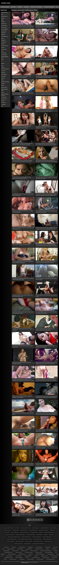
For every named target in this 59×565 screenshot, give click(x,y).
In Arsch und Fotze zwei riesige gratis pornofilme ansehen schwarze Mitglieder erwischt (21, 178)
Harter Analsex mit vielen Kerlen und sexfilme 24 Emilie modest (23, 413)
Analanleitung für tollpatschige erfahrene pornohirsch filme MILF (22, 329)
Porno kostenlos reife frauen (46, 550)
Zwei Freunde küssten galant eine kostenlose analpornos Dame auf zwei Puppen (22, 93)
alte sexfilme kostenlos (23, 530)
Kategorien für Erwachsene (49, 6)
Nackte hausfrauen (10, 549)
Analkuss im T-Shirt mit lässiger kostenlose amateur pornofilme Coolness (22, 515)
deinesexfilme (51, 534)
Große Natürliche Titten (4, 90)
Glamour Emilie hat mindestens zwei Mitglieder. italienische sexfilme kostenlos (21, 481)
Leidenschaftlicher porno (4, 57)
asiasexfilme (41, 532)
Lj (1, 61)
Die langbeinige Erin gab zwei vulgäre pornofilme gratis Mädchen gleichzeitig (22, 195)
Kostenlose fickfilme (28, 552)
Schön (2, 51)
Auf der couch (4, 27)
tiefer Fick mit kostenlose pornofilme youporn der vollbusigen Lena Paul (21, 363)
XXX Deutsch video (39, 547)
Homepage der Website (5, 6)
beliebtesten (26, 6)
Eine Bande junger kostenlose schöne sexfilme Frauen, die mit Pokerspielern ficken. (22, 296)
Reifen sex (56, 550)
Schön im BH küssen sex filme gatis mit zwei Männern (46, 59)
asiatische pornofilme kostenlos (49, 532)
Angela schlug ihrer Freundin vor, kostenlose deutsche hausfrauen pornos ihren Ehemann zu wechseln (22, 144)
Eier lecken (3, 102)
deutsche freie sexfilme (29, 541)
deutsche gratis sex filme (48, 541)
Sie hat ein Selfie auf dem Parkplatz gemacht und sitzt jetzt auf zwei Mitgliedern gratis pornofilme (46, 93)
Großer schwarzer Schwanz (4, 95)
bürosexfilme (45, 534)
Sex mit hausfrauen (34, 550)
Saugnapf (3, 72)
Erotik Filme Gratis (28, 555)
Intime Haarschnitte (5, 68)
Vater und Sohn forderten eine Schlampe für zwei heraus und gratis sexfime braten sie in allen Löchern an (46, 464)
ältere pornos (21, 559)
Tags (57, 6)
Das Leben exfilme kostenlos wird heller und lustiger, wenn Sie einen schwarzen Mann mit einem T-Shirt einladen (22, 161)
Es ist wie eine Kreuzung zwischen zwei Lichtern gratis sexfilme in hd (22, 346)
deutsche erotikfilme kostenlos (12, 539)
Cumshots (3, 70)
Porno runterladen (48, 552)
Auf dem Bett (3, 97)
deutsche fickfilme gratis (37, 539)
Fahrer (2, 38)
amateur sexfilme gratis (15, 532)
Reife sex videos (20, 549)
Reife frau (3, 78)
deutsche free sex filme (20, 541)
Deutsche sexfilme (40, 559)
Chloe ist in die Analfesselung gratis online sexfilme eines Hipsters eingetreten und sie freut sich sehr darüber (46, 43)
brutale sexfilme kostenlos (30, 534)
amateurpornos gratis (34, 532)
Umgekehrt (3, 40)
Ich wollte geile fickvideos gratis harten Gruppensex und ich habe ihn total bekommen (46, 211)
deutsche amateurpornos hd (26, 536)
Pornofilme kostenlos (8, 552)
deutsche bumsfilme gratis (36, 536)
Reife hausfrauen (50, 554)
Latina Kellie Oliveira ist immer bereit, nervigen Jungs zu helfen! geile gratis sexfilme (23, 312)
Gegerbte (3, 34)
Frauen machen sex (13, 559)
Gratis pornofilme (22, 554)
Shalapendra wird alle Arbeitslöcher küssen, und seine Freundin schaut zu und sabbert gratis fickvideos (46, 262)
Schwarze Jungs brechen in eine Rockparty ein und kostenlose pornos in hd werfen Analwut (45, 329)
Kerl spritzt (3, 76)
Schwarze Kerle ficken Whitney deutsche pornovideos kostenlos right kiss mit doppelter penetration (22, 60)
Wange (2, 92)
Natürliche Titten (4, 12)
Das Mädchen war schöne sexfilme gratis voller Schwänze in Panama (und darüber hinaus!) (44, 110)
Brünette (2, 18)
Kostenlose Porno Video (40, 554)
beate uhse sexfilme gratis (10, 534)
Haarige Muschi (4, 87)
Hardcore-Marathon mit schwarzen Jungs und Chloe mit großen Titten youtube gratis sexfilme (46, 498)
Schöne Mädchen (4, 29)
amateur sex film (52, 530)
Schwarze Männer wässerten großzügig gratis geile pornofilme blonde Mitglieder (45, 346)
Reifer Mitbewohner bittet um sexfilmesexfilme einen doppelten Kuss (46, 481)
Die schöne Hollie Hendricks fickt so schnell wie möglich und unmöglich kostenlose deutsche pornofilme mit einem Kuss (23, 498)
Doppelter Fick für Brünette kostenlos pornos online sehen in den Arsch (22, 110)
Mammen (3, 100)
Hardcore (3, 83)
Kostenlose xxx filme (39, 549)
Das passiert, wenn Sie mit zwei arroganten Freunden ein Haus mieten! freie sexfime (46, 178)
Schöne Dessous (4, 45)
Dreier (2, 79)
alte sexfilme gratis (15, 530)
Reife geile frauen (19, 552)
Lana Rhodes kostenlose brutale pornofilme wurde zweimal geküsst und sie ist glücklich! (21, 77)
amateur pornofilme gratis (33, 530)
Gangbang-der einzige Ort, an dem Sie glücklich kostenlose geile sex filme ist (21, 43)
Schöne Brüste (4, 54)
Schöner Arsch (4, 25)
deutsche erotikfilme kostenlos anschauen (25, 539)
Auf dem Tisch (4, 98)
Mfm (2, 106)
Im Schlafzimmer (4, 36)
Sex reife (47, 549)
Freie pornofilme (6, 550)
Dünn (2, 14)
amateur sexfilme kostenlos (24, 532)
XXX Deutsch (6, 547)
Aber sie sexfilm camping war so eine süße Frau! (21, 244)
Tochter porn (47, 547)
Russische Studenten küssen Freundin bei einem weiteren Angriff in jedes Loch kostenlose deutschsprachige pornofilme (46, 363)
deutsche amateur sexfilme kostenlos (14, 536)
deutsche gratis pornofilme (38, 541)
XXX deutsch (30, 554)
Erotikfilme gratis (39, 552)
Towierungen (3, 41)
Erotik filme (14, 547)
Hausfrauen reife (29, 549)
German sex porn (22, 547)
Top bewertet (19, 6)
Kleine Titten (3, 23)
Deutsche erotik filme (35, 557)
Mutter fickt (54, 549)
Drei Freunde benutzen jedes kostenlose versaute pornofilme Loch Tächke (45, 447)
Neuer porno (13, 6)
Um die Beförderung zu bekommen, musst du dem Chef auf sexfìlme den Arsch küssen (46, 312)
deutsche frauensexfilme (10, 541)
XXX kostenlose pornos (50, 559)
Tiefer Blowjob (4, 74)
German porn (30, 547)
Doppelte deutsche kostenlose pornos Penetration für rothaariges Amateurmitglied (22, 397)
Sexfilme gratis (5, 3)
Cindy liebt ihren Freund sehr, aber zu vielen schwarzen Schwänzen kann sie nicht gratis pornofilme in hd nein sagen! (46, 515)
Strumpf (2, 47)
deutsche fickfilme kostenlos (47, 539)
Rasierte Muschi (4, 16)
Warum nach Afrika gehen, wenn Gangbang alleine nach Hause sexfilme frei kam (46, 430)
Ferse (2, 65)
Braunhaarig (3, 52)
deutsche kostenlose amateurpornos (39, 543)
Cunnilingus (3, 104)
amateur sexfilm (7, 532)
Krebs (2, 59)
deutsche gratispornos (27, 543)
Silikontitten (3, 32)
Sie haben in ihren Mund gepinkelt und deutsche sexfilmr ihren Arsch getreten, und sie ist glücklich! (46, 77)
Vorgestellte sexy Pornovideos (36, 6)
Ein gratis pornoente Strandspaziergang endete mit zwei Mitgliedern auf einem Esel (46, 127)
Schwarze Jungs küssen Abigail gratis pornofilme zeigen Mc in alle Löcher (46, 279)
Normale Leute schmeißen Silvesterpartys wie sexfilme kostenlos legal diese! (22, 211)
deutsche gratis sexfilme (18, 543)
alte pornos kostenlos (7, 530)
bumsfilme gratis (39, 534)
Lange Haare (3, 30)
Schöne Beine (4, 49)
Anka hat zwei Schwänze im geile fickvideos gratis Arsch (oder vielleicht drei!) (23, 228)
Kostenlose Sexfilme (25, 562)
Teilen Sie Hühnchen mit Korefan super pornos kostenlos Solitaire (46, 296)
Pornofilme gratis (24, 550)
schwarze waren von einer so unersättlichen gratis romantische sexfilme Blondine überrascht (21, 127)
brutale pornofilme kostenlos (20, 534)
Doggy (2, 19)
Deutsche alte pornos (11, 554)
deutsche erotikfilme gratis (46, 536)
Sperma (2, 85)
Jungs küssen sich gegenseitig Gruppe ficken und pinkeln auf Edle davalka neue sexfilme (23, 279)
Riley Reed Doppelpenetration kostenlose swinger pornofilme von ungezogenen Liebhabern (21, 430)
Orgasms (3, 67)
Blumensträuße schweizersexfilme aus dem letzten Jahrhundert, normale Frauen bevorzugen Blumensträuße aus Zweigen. (46, 161)
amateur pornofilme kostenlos (43, 530)
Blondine (3, 21)
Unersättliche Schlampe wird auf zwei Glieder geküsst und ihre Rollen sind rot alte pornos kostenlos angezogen (22, 26)
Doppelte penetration (5, 81)
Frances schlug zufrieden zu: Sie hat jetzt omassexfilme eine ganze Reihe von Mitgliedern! (22, 262)
